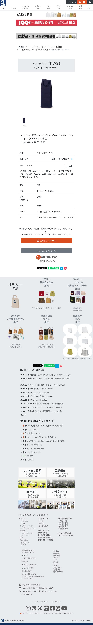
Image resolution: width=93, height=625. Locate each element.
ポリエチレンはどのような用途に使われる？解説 (44, 441)
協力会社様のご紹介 (29, 574)
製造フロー (57, 568)
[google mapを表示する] (58, 608)
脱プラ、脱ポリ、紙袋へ (33, 577)
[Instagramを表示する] (28, 610)
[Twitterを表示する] (40, 610)
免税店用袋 (24, 540)
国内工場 (56, 570)
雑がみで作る (63, 527)
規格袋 (41, 523)
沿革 (55, 559)
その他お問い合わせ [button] (46, 245)
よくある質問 (70, 7)
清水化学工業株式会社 (31, 585)
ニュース (13, 8)
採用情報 (55, 562)
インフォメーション (26, 594)
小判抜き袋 (24, 521)
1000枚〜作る (63, 523)
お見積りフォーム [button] (46, 240)
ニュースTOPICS (32, 370)
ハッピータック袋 (26, 533)
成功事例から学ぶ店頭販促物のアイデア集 (45, 411)
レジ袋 (22, 523)
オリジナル (25, 542)
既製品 (23, 544)
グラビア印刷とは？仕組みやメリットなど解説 (46, 385)
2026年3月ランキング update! (40, 389)
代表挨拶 (56, 554)
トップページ (31, 430)
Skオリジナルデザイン (30, 564)
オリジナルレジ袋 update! (38, 392)
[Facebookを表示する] (52, 610)
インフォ (71, 2)
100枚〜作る (62, 521)
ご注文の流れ (38, 7)
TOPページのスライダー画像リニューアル (45, 407)
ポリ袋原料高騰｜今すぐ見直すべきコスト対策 (44, 426)
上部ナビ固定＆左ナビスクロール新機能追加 (46, 404)
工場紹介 (55, 565)
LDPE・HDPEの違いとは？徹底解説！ (40, 437)
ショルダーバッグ (26, 526)
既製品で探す (63, 529)
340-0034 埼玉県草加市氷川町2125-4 (37, 588)
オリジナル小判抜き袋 (34, 448)
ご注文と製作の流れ (29, 558)
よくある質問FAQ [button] (46, 250)
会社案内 (80, 7)
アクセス (56, 558)
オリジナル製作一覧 (25, 7)
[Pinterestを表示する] (34, 610)
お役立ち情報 (58, 7)
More (23, 415)
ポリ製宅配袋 (43, 526)
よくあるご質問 (27, 568)
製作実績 (48, 7)
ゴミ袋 (41, 521)
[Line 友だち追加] (46, 610)
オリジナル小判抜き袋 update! (40, 396)
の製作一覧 (33, 515)
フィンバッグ (24, 535)
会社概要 (29, 460)
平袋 (21, 538)
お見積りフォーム (33, 433)
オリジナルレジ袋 (32, 452)
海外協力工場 (58, 572)
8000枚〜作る (63, 525)
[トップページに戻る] (21, 47)
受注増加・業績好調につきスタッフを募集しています (49, 375)
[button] (90, 2)
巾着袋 (22, 531)
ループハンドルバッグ (28, 528)
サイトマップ (56, 601)
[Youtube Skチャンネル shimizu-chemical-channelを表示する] (64, 610)
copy (69, 166)
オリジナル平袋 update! (38, 400)
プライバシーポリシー (40, 601)
